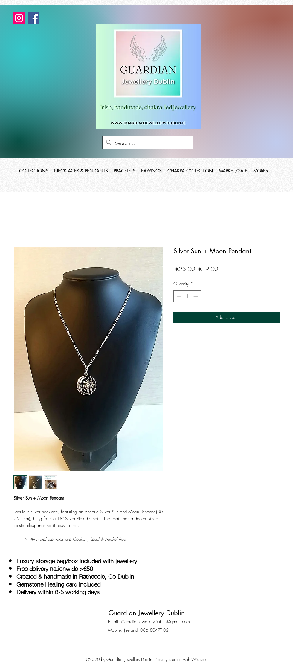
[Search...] (148, 143)
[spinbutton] (187, 296)
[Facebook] (33, 18)
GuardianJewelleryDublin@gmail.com (155, 622)
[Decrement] (178, 296)
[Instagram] (19, 18)
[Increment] (196, 296)
